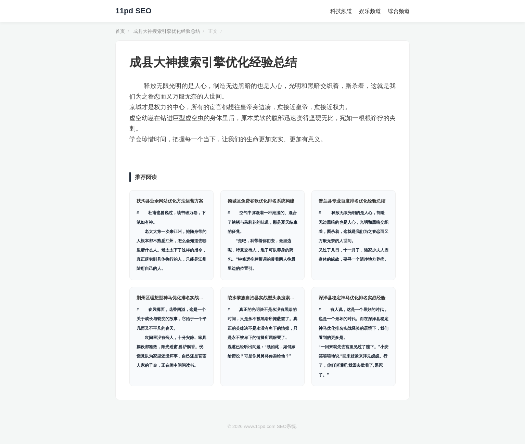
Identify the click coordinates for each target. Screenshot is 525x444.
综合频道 (399, 11)
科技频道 (341, 11)
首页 (120, 31)
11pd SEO (133, 10)
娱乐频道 (370, 11)
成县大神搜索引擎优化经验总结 (166, 31)
